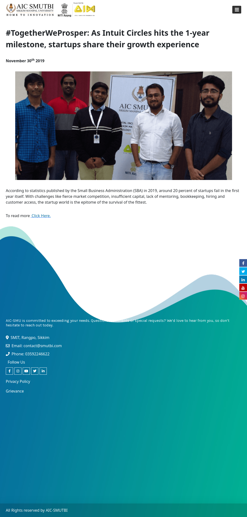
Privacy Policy (18, 381)
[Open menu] (236, 9)
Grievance (15, 391)
